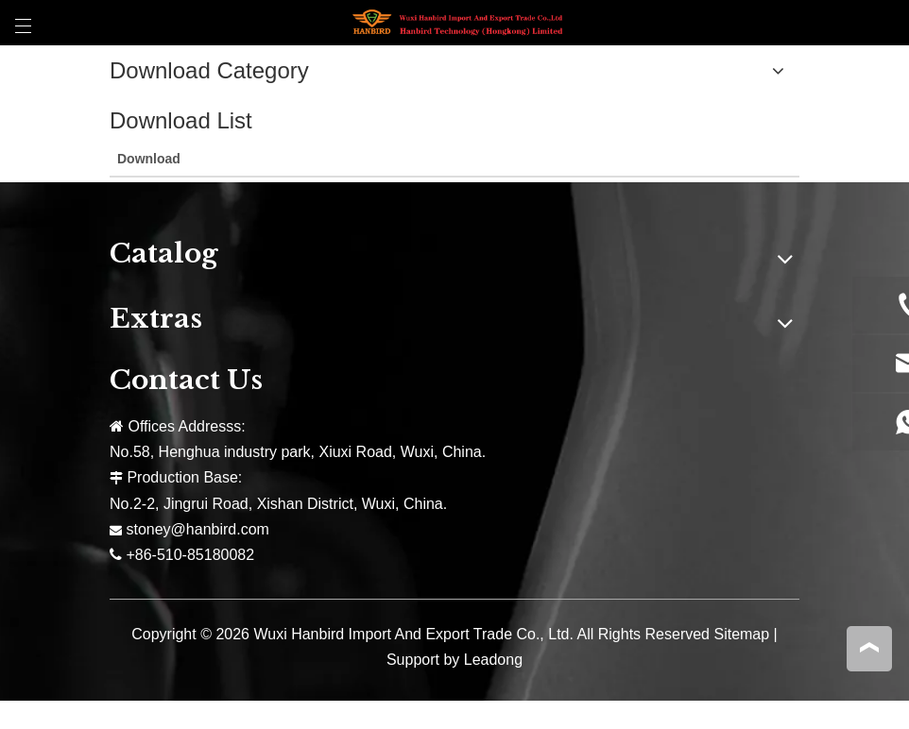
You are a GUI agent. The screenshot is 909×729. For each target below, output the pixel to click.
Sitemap (741, 634)
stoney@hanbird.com (197, 529)
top (869, 647)
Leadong (493, 660)
